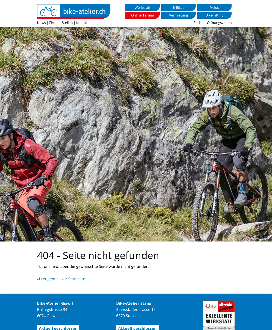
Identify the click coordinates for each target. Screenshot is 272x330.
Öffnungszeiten (219, 22)
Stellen (67, 22)
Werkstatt (142, 7)
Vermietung (178, 15)
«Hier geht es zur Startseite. (61, 278)
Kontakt (82, 22)
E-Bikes (178, 7)
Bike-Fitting (214, 15)
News (41, 22)
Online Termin (142, 15)
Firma (53, 22)
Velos (214, 7)
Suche (198, 22)
